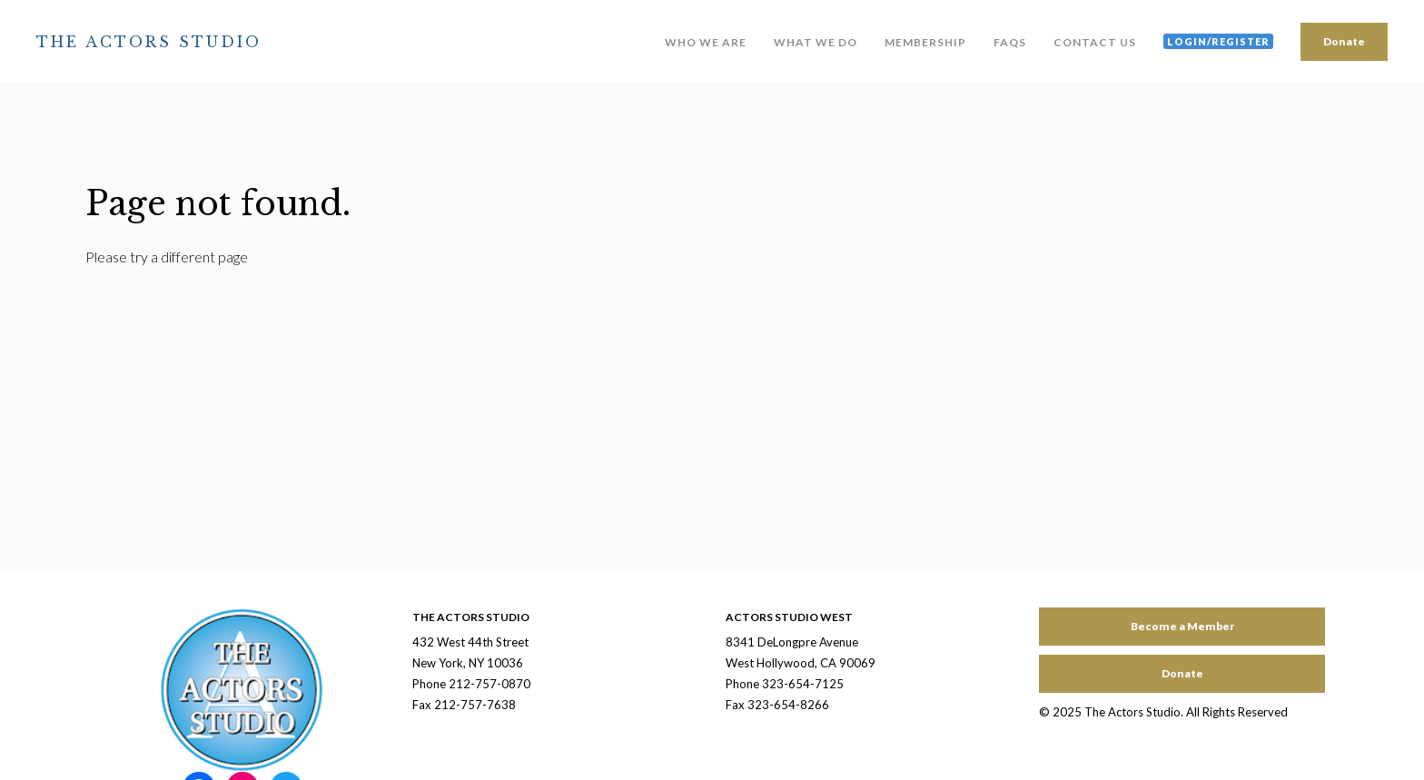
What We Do (815, 42)
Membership (925, 42)
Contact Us (1094, 42)
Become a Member (1182, 626)
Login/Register (1218, 41)
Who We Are (706, 42)
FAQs (1010, 42)
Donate (1344, 41)
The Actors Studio (149, 42)
